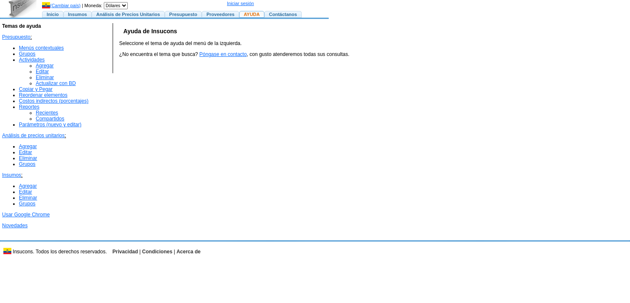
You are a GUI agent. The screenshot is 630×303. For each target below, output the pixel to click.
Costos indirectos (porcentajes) (53, 101)
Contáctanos (283, 14)
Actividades (32, 60)
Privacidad (125, 252)
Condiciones (157, 252)
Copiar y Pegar (36, 89)
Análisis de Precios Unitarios (128, 14)
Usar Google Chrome (26, 215)
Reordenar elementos (43, 95)
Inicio (53, 14)
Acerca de (188, 252)
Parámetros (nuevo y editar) (50, 125)
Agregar (45, 66)
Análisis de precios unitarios (33, 135)
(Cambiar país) (61, 5)
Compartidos (50, 119)
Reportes (29, 107)
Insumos (77, 14)
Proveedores (220, 14)
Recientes (47, 113)
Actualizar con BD (56, 83)
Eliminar (45, 77)
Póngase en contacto (223, 54)
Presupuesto (183, 14)
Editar (42, 71)
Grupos (27, 54)
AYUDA (252, 14)
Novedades (15, 226)
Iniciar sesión (240, 3)
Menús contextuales (41, 48)
